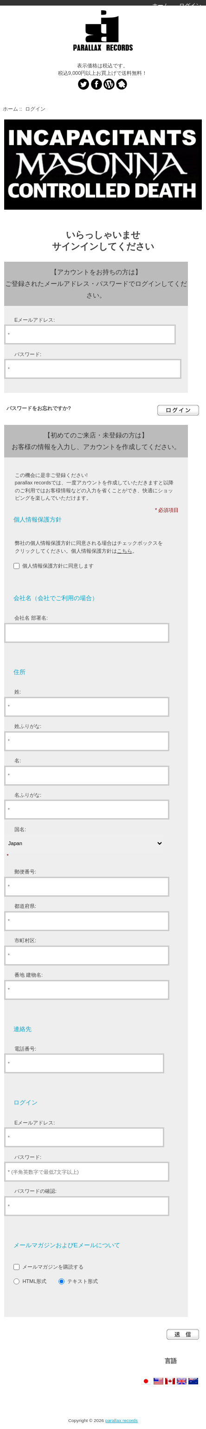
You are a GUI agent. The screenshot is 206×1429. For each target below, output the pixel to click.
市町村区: (25, 940)
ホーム (160, 5)
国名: (20, 829)
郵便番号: (25, 871)
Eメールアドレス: (34, 320)
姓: (17, 692)
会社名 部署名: (31, 618)
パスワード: (27, 354)
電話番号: (25, 1049)
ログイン (190, 5)
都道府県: (25, 906)
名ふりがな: (27, 795)
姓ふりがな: (27, 726)
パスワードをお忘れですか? (38, 408)
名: (17, 760)
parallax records (121, 1420)
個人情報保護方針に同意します (58, 566)
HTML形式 (34, 1281)
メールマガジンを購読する (53, 1267)
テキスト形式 (82, 1281)
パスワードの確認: (35, 1191)
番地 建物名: (28, 975)
